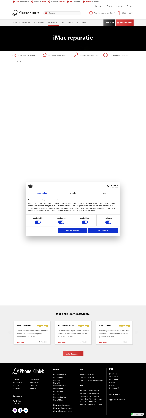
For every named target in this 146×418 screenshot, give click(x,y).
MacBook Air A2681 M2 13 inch (91, 390)
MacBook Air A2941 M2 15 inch (91, 387)
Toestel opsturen (114, 6)
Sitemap (15, 411)
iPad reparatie (39, 22)
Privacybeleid (41, 411)
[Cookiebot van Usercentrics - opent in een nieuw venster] (108, 186)
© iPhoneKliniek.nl (18, 407)
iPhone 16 (56, 379)
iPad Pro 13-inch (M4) (87, 359)
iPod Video (113, 370)
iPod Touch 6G (114, 359)
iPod (62, 22)
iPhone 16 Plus (58, 376)
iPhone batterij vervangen (61, 390)
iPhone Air (56, 368)
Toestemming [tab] (41, 193)
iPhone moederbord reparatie (62, 393)
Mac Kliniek (16, 386)
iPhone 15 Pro (58, 385)
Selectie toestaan (72, 231)
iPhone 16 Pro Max (59, 371)
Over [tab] (104, 193)
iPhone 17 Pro (58, 362)
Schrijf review (72, 339)
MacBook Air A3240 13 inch (89, 378)
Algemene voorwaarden (27, 411)
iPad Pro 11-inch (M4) (87, 362)
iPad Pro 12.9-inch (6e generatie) (91, 365)
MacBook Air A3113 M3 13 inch (91, 384)
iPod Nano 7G (114, 373)
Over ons (98, 6)
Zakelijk (84, 22)
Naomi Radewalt (24, 310)
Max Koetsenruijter (66, 310)
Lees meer (21, 327)
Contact (130, 6)
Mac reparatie (52, 22)
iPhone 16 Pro (58, 374)
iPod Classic (113, 362)
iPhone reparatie (24, 22)
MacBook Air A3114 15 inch (89, 381)
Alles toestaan (103, 231)
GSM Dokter (16, 389)
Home (14, 22)
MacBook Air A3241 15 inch (89, 375)
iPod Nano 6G (114, 365)
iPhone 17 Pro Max (59, 359)
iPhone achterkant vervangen (62, 396)
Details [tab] (73, 193)
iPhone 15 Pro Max (59, 382)
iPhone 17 (56, 365)
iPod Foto (112, 367)
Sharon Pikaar (105, 310)
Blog (78, 22)
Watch (70, 22)
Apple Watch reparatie (117, 385)
